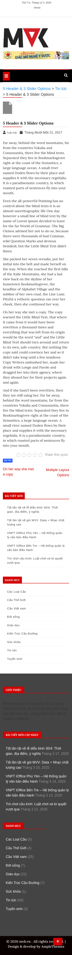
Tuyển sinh (14, 658)
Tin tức (8, 460)
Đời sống (13, 616)
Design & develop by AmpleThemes (36, 946)
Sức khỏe (14, 642)
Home (37, 7)
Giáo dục (13, 625)
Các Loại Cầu (16, 591)
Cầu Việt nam (16, 608)
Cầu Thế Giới (16, 600)
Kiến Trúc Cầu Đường (22, 633)
